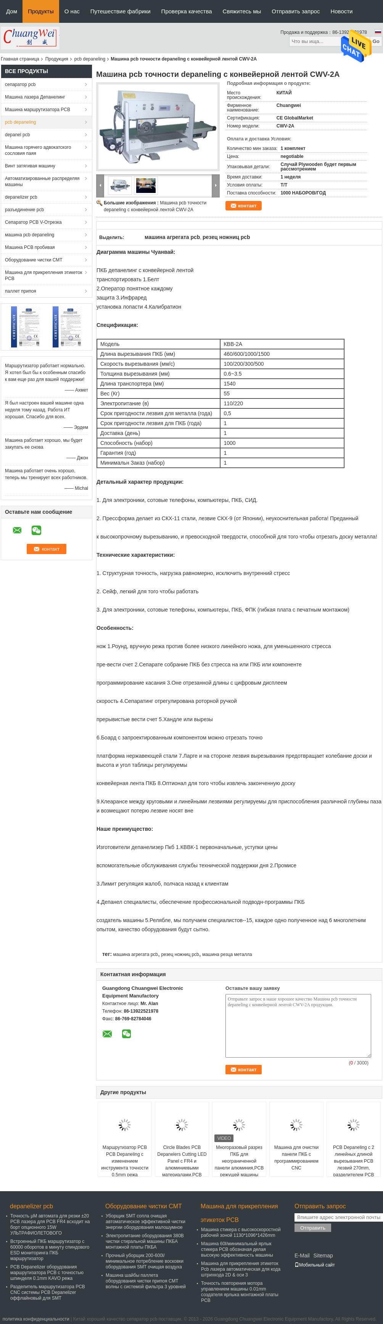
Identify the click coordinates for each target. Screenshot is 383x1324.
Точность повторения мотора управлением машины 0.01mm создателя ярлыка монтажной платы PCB (239, 1292)
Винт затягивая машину (30, 166)
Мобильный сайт (314, 1265)
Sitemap (323, 1255)
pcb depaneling (89, 59)
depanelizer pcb (21, 197)
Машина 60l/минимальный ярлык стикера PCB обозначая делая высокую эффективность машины (237, 1249)
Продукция (56, 59)
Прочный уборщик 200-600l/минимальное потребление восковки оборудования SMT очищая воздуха (144, 1261)
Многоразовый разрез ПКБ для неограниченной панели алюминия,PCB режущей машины (239, 1161)
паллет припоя (20, 291)
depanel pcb (17, 134)
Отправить (312, 1228)
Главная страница (20, 59)
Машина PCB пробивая (30, 247)
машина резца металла (227, 954)
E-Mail (302, 1255)
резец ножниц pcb (180, 954)
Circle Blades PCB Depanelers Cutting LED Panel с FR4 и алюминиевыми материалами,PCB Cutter (181, 1164)
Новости (341, 11)
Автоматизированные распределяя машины (42, 181)
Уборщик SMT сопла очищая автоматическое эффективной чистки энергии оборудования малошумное (145, 1221)
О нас (72, 11)
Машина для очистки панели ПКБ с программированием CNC (296, 1158)
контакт (247, 206)
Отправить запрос (296, 11)
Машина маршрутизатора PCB (37, 109)
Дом (11, 11)
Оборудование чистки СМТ (34, 260)
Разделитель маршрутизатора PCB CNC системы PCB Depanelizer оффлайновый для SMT (47, 1292)
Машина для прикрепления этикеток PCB (43, 275)
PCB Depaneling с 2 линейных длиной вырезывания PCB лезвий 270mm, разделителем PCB (353, 1161)
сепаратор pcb (20, 84)
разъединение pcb (24, 209)
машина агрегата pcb (135, 954)
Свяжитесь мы (242, 11)
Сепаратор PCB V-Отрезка (33, 222)
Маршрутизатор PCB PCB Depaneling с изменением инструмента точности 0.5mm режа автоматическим (124, 1164)
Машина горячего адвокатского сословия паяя (38, 150)
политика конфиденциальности (36, 1319)
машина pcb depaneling (29, 234)
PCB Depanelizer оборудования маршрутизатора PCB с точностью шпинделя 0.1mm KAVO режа (47, 1272)
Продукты (41, 11)
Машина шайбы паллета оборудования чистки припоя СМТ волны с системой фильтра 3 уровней (146, 1281)
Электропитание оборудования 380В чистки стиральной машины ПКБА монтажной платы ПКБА (145, 1241)
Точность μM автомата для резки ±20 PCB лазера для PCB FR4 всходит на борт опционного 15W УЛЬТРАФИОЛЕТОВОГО (50, 1224)
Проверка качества (186, 11)
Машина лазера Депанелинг (35, 97)
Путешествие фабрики (120, 11)
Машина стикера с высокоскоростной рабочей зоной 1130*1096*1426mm (241, 1232)
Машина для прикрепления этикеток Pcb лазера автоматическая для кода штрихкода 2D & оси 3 (240, 1269)
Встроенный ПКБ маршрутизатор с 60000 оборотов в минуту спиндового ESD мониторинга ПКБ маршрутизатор (49, 1250)
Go (376, 41)
